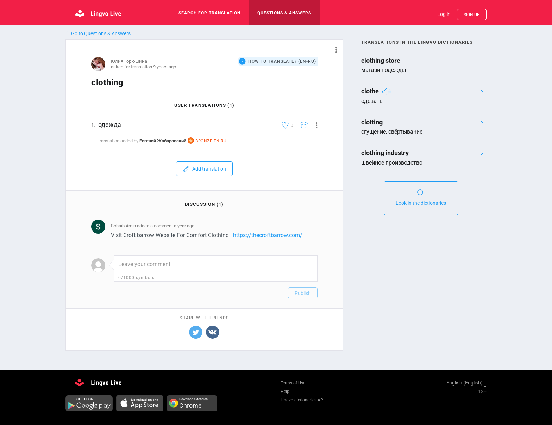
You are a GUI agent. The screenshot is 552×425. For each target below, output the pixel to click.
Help (285, 391)
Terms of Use (293, 383)
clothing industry (385, 152)
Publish (303, 293)
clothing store (380, 60)
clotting (372, 122)
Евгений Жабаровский (162, 140)
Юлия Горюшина (129, 61)
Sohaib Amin (123, 225)
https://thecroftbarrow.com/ (267, 235)
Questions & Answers (284, 13)
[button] (333, 50)
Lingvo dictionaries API (302, 400)
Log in (444, 14)
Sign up (472, 14)
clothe (370, 91)
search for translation (209, 13)
